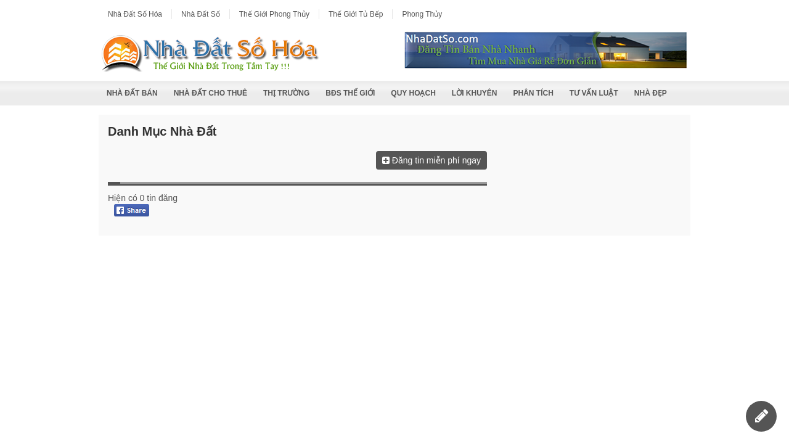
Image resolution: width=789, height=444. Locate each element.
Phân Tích (533, 93)
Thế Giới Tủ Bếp (356, 14)
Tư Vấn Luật (594, 93)
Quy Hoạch (413, 93)
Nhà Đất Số (200, 14)
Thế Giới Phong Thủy (274, 14)
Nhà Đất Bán (132, 93)
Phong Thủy (422, 14)
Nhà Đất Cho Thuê (210, 93)
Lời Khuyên (474, 93)
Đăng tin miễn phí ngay (431, 160)
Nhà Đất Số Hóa (135, 14)
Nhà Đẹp (650, 93)
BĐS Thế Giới (350, 93)
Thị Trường (286, 93)
